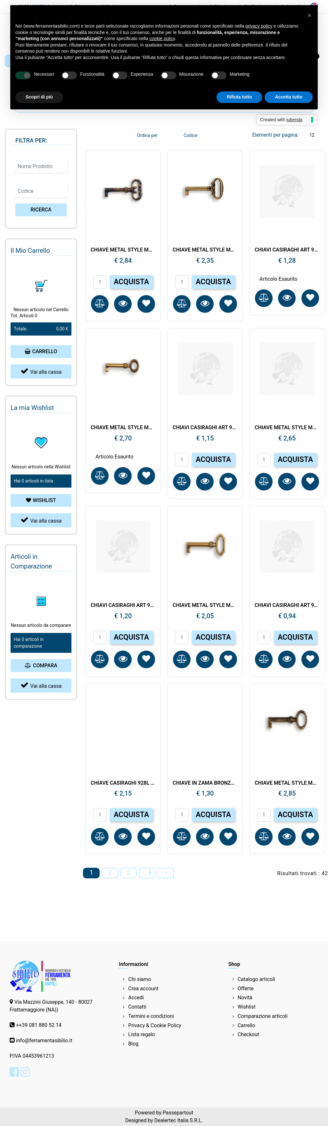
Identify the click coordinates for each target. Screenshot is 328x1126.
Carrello (246, 1025)
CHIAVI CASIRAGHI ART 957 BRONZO (123, 605)
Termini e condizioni (151, 1016)
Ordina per (147, 135)
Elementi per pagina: (275, 135)
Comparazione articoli (263, 1016)
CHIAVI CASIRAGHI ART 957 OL (205, 427)
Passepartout (178, 1113)
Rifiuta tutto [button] (239, 96)
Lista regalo (141, 1034)
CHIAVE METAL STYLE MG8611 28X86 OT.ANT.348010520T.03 (287, 783)
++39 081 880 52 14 (39, 1025)
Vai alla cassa (41, 371)
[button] (41, 209)
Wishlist (247, 1007)
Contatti (137, 1007)
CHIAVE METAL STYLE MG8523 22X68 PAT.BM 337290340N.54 (287, 427)
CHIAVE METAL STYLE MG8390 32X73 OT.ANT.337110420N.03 (123, 250)
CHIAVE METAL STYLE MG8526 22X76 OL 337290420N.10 (123, 427)
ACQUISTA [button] (131, 281)
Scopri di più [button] (39, 96)
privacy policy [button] (258, 26)
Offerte (246, 988)
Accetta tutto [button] (288, 96)
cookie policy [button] (162, 38)
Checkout (248, 1034)
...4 (147, 872)
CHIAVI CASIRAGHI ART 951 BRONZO (287, 605)
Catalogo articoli (256, 979)
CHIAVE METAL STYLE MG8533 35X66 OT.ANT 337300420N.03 (205, 250)
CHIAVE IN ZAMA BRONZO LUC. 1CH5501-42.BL (205, 783)
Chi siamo (139, 979)
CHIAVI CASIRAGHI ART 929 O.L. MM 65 (287, 250)
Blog (133, 1044)
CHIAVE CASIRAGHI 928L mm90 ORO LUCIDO (123, 783)
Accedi (136, 997)
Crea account (143, 988)
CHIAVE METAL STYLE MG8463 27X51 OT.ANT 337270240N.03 (205, 605)
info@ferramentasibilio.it (44, 1040)
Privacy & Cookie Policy (154, 1025)
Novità (245, 997)
